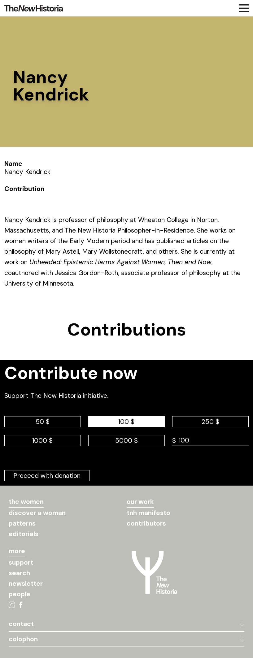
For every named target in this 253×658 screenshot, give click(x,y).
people (19, 594)
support (21, 562)
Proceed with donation (47, 475)
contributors (146, 523)
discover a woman (37, 513)
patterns (22, 523)
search (19, 573)
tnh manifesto (148, 513)
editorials (23, 534)
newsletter (26, 583)
